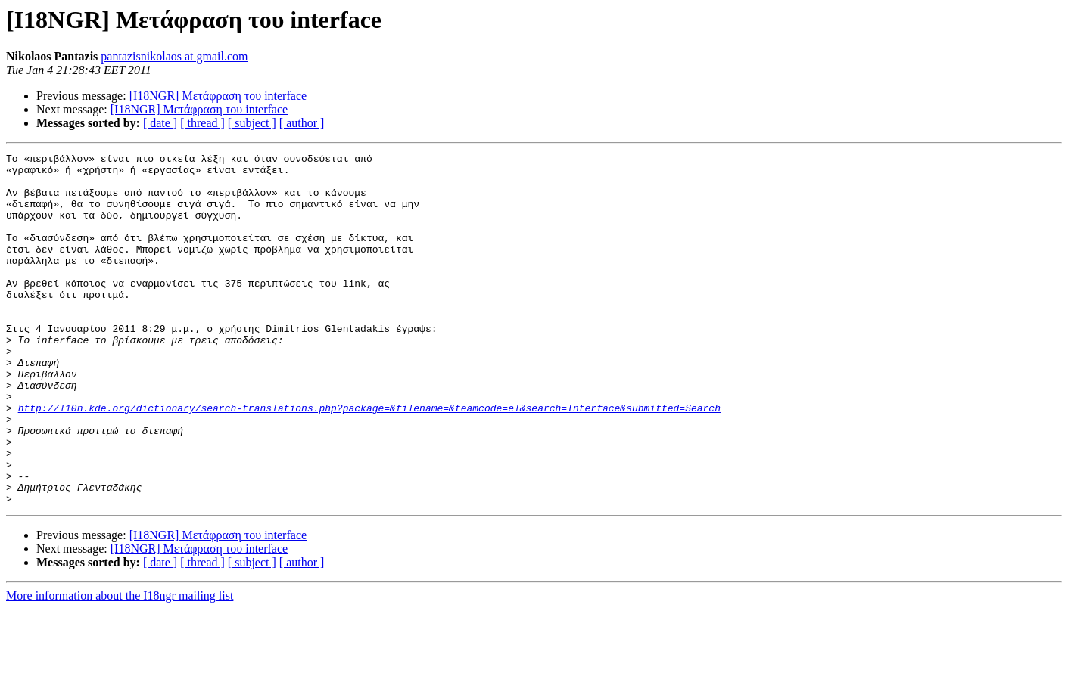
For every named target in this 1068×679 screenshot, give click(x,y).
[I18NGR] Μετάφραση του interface (218, 95)
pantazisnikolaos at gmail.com (174, 56)
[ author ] (302, 122)
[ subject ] (252, 122)
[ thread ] (202, 122)
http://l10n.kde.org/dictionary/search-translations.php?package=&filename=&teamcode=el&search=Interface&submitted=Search (369, 460)
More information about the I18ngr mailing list (119, 665)
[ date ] (160, 122)
